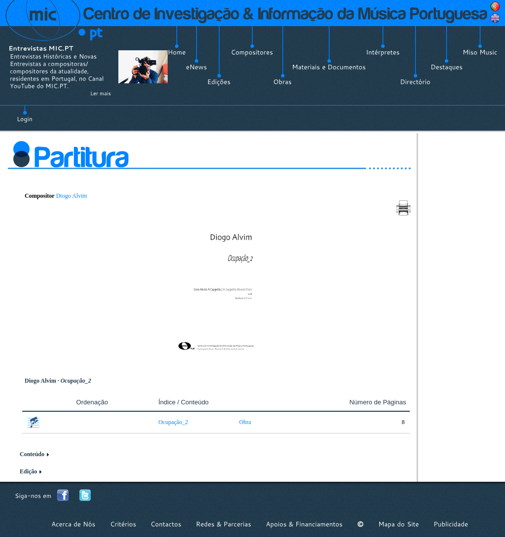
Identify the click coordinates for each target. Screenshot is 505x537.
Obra (245, 422)
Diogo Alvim (71, 195)
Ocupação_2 (173, 422)
